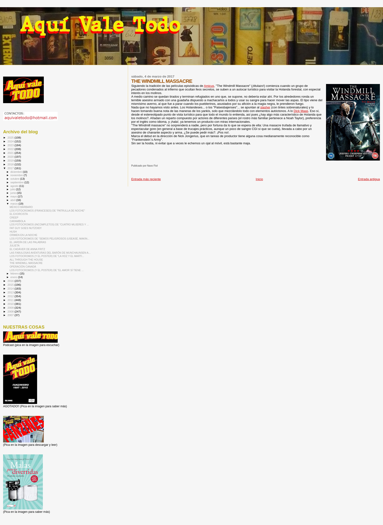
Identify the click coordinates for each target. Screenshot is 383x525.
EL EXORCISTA (19, 213)
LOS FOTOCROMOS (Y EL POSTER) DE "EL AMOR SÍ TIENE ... (47, 270)
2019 (10, 160)
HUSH (13, 231)
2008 (10, 311)
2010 (10, 303)
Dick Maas (301, 111)
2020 (10, 156)
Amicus (209, 86)
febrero (15, 273)
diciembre (17, 171)
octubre (15, 178)
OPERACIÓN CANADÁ (23, 266)
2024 (10, 141)
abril (13, 200)
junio (14, 192)
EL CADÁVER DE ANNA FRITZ (27, 249)
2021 (10, 152)
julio (13, 189)
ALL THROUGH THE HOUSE (26, 259)
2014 (10, 288)
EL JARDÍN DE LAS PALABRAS (28, 242)
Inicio (259, 179)
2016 (10, 280)
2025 (10, 137)
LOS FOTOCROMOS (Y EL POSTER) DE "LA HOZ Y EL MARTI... (47, 256)
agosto (15, 185)
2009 (10, 307)
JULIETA (15, 245)
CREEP (14, 217)
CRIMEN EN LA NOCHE (23, 235)
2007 (10, 315)
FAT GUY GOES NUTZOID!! (25, 228)
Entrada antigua (369, 179)
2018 (10, 164)
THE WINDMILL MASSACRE (26, 263)
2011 (10, 300)
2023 (10, 145)
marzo (15, 203)
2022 (10, 149)
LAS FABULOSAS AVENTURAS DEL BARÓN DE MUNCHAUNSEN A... (50, 252)
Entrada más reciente (146, 179)
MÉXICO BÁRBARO (21, 207)
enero (14, 277)
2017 (10, 168)
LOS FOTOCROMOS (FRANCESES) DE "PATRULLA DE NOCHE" (47, 210)
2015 (10, 284)
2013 (10, 292)
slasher (265, 107)
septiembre (17, 182)
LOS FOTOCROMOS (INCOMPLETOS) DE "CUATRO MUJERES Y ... (49, 224)
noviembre (17, 175)
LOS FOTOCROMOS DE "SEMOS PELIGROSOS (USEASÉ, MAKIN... (49, 238)
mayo (14, 196)
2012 (10, 296)
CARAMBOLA (17, 221)
